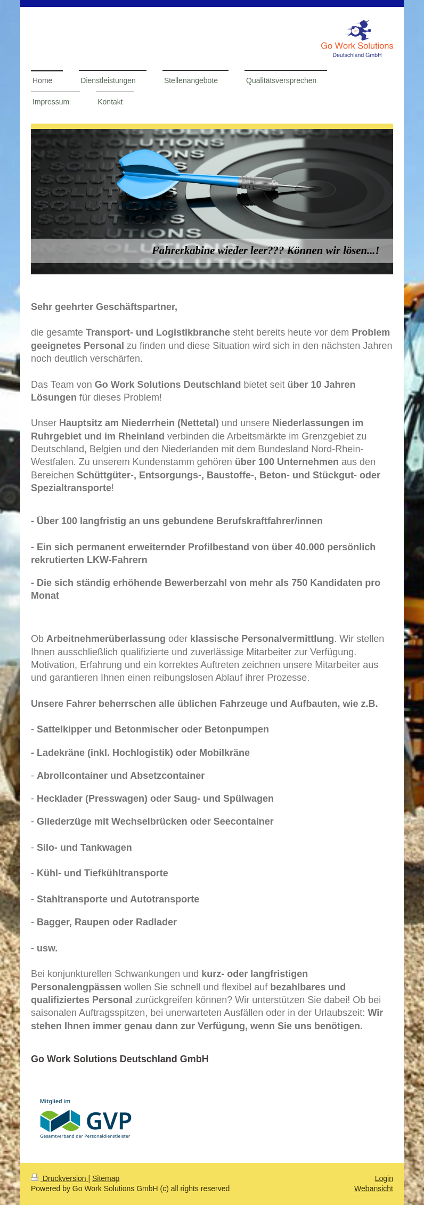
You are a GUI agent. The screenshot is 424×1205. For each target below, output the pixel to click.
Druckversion (59, 1178)
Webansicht (373, 1188)
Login (384, 1178)
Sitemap (105, 1178)
